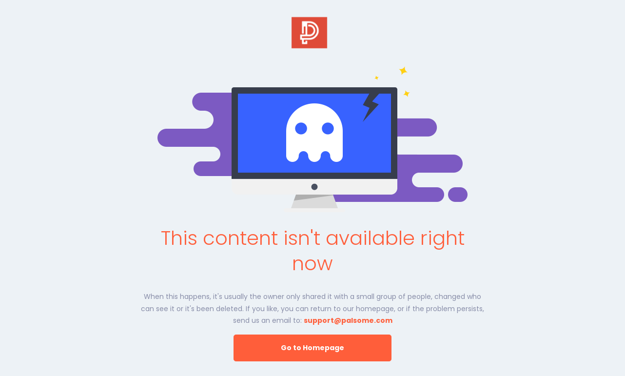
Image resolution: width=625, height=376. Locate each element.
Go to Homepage (312, 348)
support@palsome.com (348, 320)
